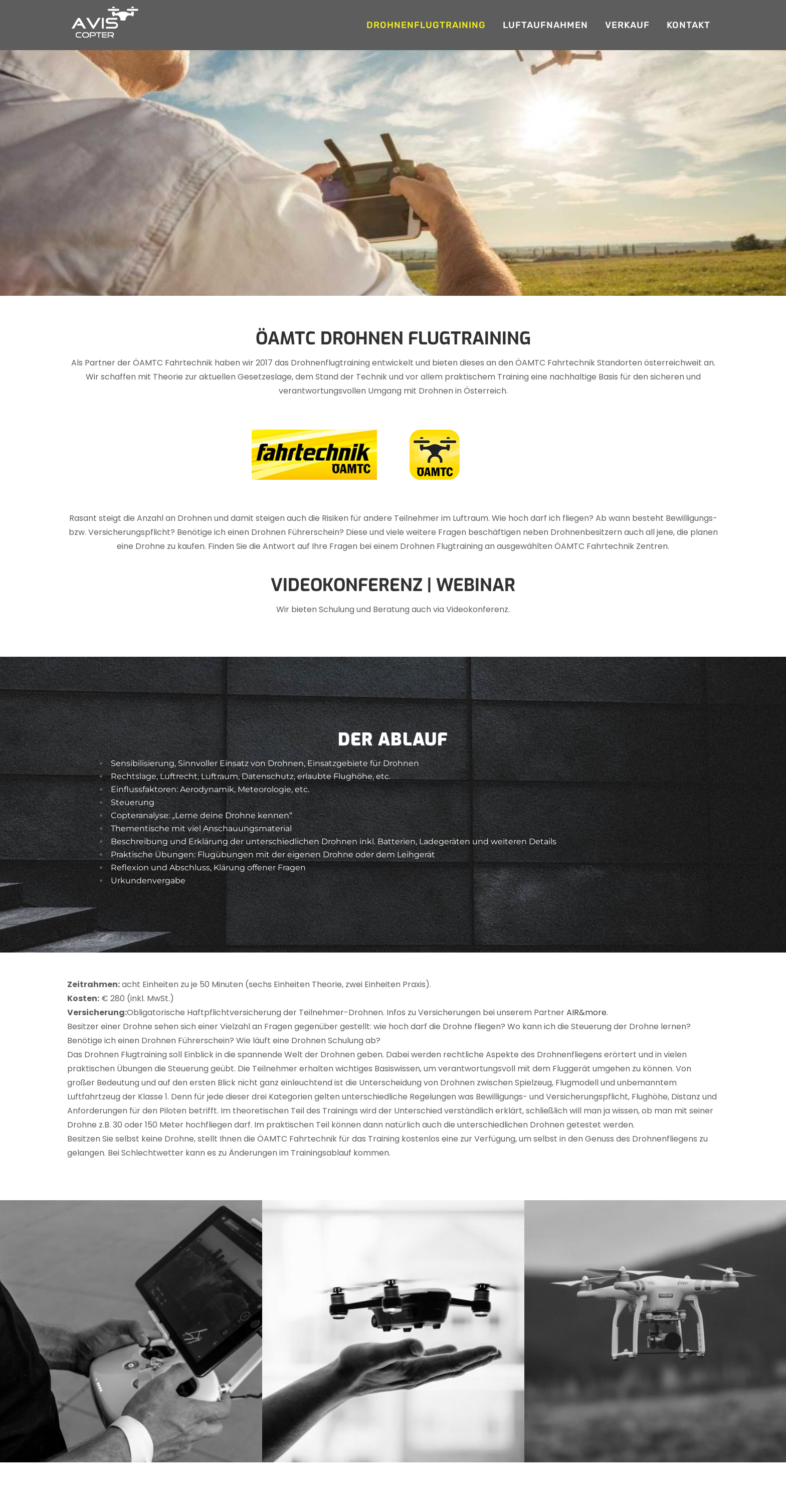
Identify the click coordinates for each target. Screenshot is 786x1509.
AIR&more (586, 1012)
